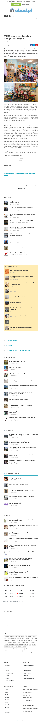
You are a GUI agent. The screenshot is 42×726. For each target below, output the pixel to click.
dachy (36, 638)
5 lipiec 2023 (13, 561)
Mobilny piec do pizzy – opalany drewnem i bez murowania (22, 478)
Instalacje (7, 707)
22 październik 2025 (15, 580)
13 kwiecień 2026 (15, 237)
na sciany (26, 644)
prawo (9, 638)
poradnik (28, 638)
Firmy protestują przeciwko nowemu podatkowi (19, 565)
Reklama (9, 1)
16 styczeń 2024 (14, 401)
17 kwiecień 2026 (14, 437)
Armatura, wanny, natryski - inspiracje (11, 648)
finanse (25, 640)
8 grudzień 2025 (14, 541)
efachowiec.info (27, 670)
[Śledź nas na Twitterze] (7, 16)
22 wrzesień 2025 (15, 322)
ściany (12, 638)
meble (26, 648)
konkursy (23, 642)
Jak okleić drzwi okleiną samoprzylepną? (18, 373)
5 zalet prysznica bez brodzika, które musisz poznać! (21, 405)
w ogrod (6, 646)
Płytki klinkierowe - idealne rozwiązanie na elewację (21, 321)
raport (16, 650)
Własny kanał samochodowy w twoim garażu (19, 289)
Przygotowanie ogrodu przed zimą (17, 361)
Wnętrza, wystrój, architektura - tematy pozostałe (13, 644)
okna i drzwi (17, 636)
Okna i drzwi (7, 704)
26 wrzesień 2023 (14, 420)
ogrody (32, 638)
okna (26, 636)
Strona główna (7, 31)
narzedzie (27, 642)
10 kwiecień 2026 (15, 248)
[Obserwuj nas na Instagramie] (10, 16)
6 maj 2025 (13, 369)
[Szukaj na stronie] (13, 16)
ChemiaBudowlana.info (16, 4)
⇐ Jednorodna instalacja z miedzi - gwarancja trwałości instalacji (21, 185)
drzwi (22, 640)
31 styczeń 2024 (14, 375)
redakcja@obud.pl (26, 4)
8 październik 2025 (15, 528)
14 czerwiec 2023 (14, 486)
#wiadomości (11, 173)
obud (5, 642)
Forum (33, 1)
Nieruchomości (8, 709)
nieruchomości (18, 638)
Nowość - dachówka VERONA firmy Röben (19, 270)
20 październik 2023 (15, 407)
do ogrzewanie (18, 646)
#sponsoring (25, 173)
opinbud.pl (26, 675)
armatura (30, 648)
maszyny (13, 640)
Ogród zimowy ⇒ (21, 188)
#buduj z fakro (18, 173)
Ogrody (6, 702)
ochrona (24, 646)
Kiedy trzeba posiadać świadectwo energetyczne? (21, 327)
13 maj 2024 (13, 291)
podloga (24, 650)
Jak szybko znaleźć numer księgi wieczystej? (19, 484)
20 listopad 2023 (14, 388)
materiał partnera (7, 640)
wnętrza (35, 640)
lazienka (20, 650)
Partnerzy (7, 670)
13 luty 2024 (13, 304)
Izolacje (7, 694)
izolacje (18, 640)
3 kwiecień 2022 (14, 505)
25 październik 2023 (15, 363)
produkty (30, 636)
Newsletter (28, 1)
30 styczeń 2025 (14, 279)
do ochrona (22, 648)
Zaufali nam (8, 345)
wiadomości (6, 636)
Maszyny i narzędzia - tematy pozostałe (12, 652)
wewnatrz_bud (12, 646)
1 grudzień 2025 (14, 554)
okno (5, 638)
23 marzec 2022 (14, 498)
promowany (29, 650)
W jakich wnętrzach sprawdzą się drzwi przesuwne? (21, 247)
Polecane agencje (10, 340)
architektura (10, 642)
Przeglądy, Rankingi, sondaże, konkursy (17, 350)
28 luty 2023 (13, 272)
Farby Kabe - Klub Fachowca (15, 367)
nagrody (23, 638)
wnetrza (22, 636)
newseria (34, 644)
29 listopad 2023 (14, 414)
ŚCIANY (7, 689)
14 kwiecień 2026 (15, 224)
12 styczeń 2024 (14, 329)
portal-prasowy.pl (27, 673)
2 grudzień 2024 (14, 286)
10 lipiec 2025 (14, 316)
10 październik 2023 (15, 395)
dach (30, 644)
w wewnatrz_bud (16, 642)
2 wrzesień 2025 (14, 567)
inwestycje (33, 642)
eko (31, 640)
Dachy (6, 692)
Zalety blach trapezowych (15, 302)
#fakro (5, 175)
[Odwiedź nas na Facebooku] (5, 16)
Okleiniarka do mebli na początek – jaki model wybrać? (22, 314)
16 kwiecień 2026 (15, 204)
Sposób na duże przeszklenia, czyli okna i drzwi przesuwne (22, 496)
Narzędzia (7, 712)
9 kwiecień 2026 (14, 256)
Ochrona (7, 697)
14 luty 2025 (13, 297)
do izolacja (12, 650)
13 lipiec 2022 (13, 479)
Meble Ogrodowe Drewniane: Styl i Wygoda (18, 399)
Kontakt (13, 1)
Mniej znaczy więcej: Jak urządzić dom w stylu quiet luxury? (23, 296)
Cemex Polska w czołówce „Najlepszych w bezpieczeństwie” (23, 240)
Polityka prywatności (21, 1)
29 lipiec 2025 (13, 535)
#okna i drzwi (32, 173)
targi (29, 640)
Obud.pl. (16, 719)
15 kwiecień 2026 (15, 217)
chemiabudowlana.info (29, 665)
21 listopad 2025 (14, 548)
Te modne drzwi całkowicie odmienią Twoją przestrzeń (21, 490)
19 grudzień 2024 (15, 311)
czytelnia (12, 636)
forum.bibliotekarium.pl (29, 678)
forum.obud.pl (27, 668)
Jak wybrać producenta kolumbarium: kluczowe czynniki (21, 379)
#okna (5, 173)
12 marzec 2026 (14, 522)
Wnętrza (7, 699)
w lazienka (6, 650)
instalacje (34, 636)
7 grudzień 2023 (14, 381)
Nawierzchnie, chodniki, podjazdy (27, 652)
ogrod (34, 648)
